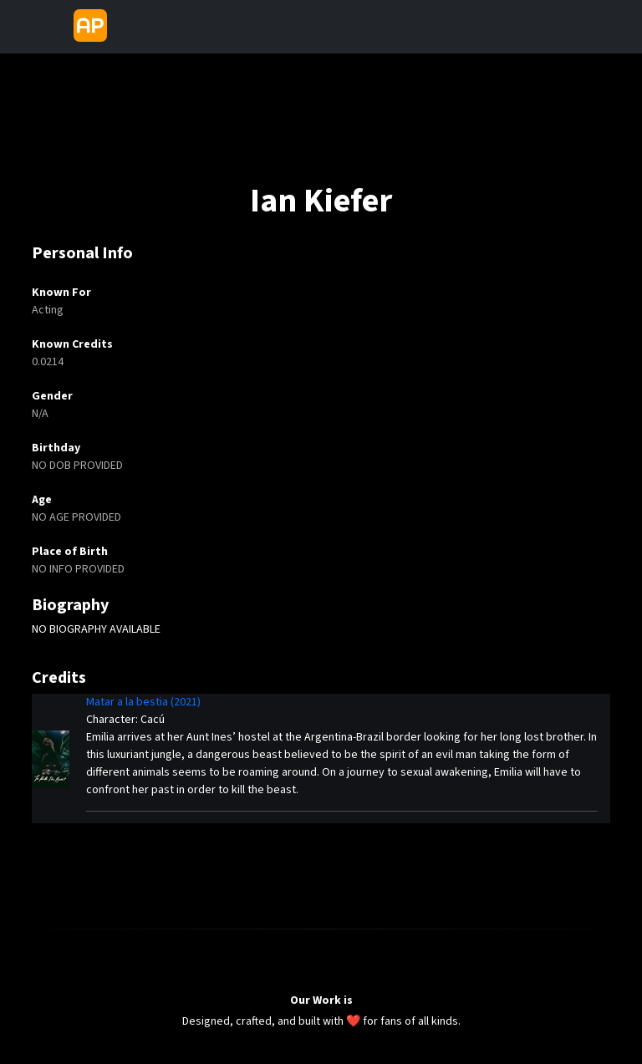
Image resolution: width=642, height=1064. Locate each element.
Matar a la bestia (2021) (143, 702)
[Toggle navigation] (128, 27)
